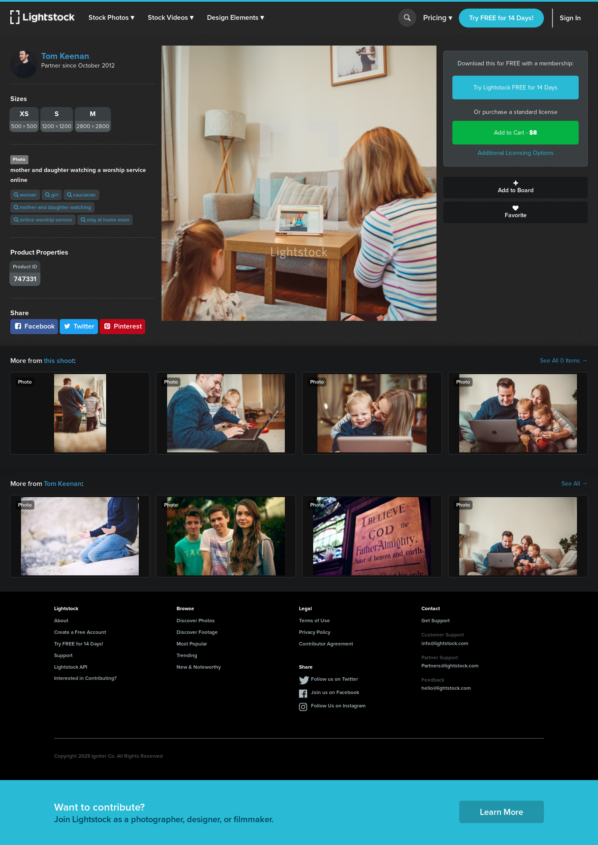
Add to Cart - (515, 132)
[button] (111, 18)
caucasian (81, 195)
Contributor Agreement (326, 644)
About (61, 620)
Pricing (437, 18)
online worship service (43, 220)
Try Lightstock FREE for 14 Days (515, 87)
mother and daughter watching (52, 207)
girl (51, 195)
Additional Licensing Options (516, 152)
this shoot (59, 361)
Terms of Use (314, 620)
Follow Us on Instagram (338, 706)
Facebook (34, 326)
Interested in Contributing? (85, 678)
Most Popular (192, 644)
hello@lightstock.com (446, 688)
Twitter (79, 326)
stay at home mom (105, 220)
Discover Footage (197, 632)
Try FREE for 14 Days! (501, 18)
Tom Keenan (65, 55)
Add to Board (515, 187)
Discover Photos (196, 620)
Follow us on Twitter (334, 679)
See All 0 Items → (564, 360)
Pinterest (122, 326)
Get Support (435, 620)
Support (63, 655)
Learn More (501, 811)
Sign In (570, 18)
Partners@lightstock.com (450, 666)
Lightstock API (70, 667)
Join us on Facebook (335, 692)
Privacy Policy (314, 632)
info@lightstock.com (444, 643)
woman (25, 195)
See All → (574, 483)
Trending (187, 655)
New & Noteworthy (199, 667)
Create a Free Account (80, 632)
